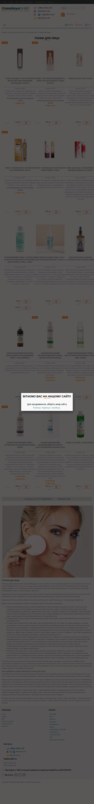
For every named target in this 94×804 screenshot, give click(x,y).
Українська (46, 408)
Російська (37, 408)
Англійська (55, 408)
